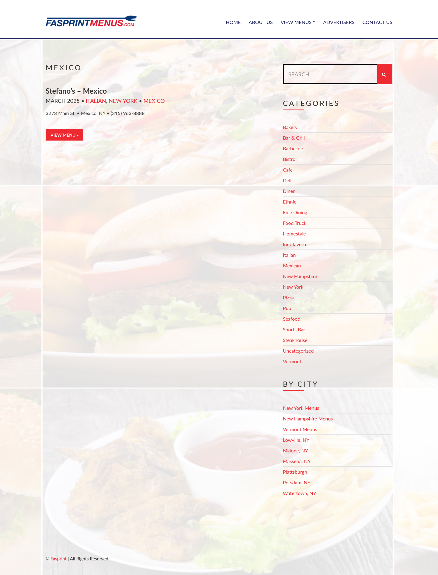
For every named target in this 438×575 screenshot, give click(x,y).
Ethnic (289, 201)
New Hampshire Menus (308, 418)
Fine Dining (295, 212)
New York (123, 100)
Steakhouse (295, 340)
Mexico (154, 100)
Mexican (292, 265)
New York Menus (301, 408)
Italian (96, 100)
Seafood (291, 319)
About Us (261, 22)
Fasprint (58, 558)
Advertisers (339, 22)
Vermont (292, 361)
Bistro (289, 159)
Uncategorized (298, 351)
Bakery (290, 127)
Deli (287, 180)
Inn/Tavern (294, 244)
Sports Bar (294, 329)
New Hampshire (300, 276)
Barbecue (293, 148)
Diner (289, 191)
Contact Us (377, 22)
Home (233, 22)
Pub (287, 308)
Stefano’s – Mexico (76, 90)
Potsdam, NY (297, 482)
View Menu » (64, 135)
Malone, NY (295, 450)
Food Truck (294, 223)
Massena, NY (297, 461)
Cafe (288, 169)
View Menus (296, 22)
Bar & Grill (294, 138)
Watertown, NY (299, 493)
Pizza (288, 297)
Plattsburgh (295, 472)
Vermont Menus (300, 429)
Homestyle (294, 233)
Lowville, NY (296, 440)
